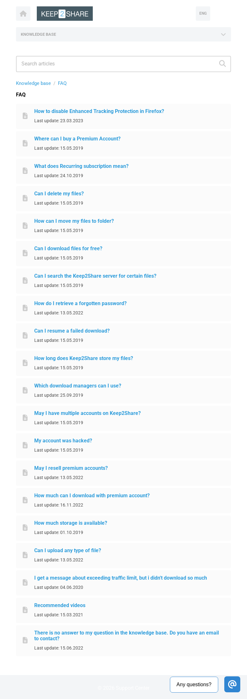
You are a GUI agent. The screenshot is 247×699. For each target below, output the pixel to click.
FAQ (62, 83)
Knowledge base (33, 83)
